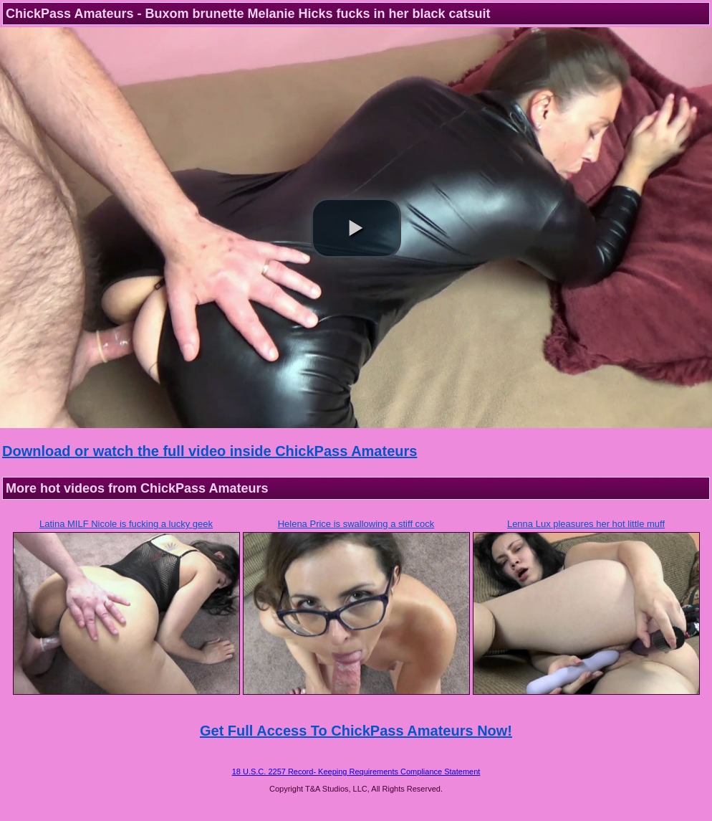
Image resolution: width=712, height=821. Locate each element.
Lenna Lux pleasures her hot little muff (586, 523)
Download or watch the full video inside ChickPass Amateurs (209, 451)
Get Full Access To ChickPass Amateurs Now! (356, 731)
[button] (356, 228)
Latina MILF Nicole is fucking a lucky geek (126, 523)
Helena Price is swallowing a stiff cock (356, 523)
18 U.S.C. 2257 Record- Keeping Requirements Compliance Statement (356, 771)
